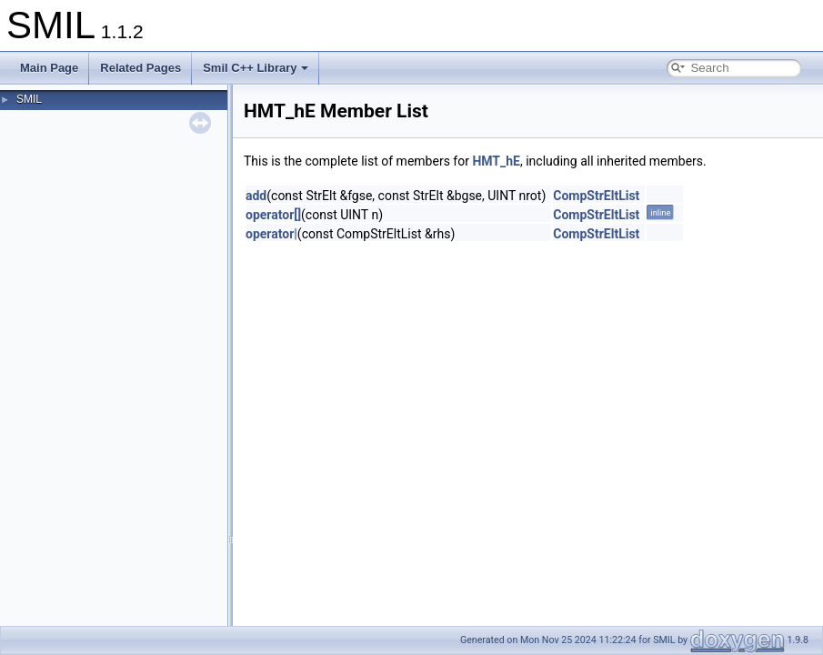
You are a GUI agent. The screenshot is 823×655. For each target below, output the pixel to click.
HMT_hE (496, 161)
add (256, 195)
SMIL (29, 99)
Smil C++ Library (255, 68)
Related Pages (140, 68)
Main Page (49, 68)
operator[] (273, 214)
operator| (271, 234)
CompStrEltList (596, 195)
